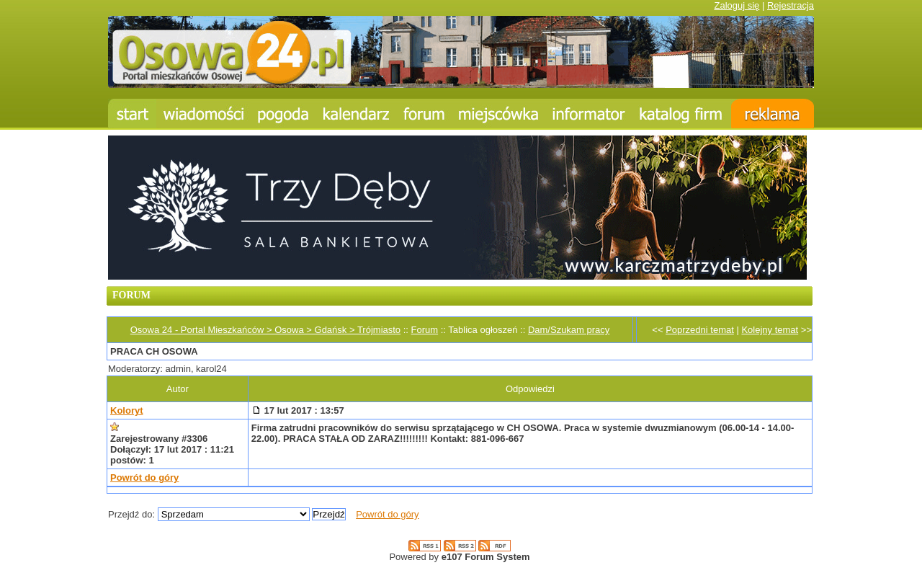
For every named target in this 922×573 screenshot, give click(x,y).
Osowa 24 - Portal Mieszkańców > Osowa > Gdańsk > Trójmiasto (265, 329)
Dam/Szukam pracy (568, 329)
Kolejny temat (769, 329)
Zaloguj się (736, 5)
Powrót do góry (144, 477)
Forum (425, 329)
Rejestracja (790, 5)
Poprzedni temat (700, 329)
